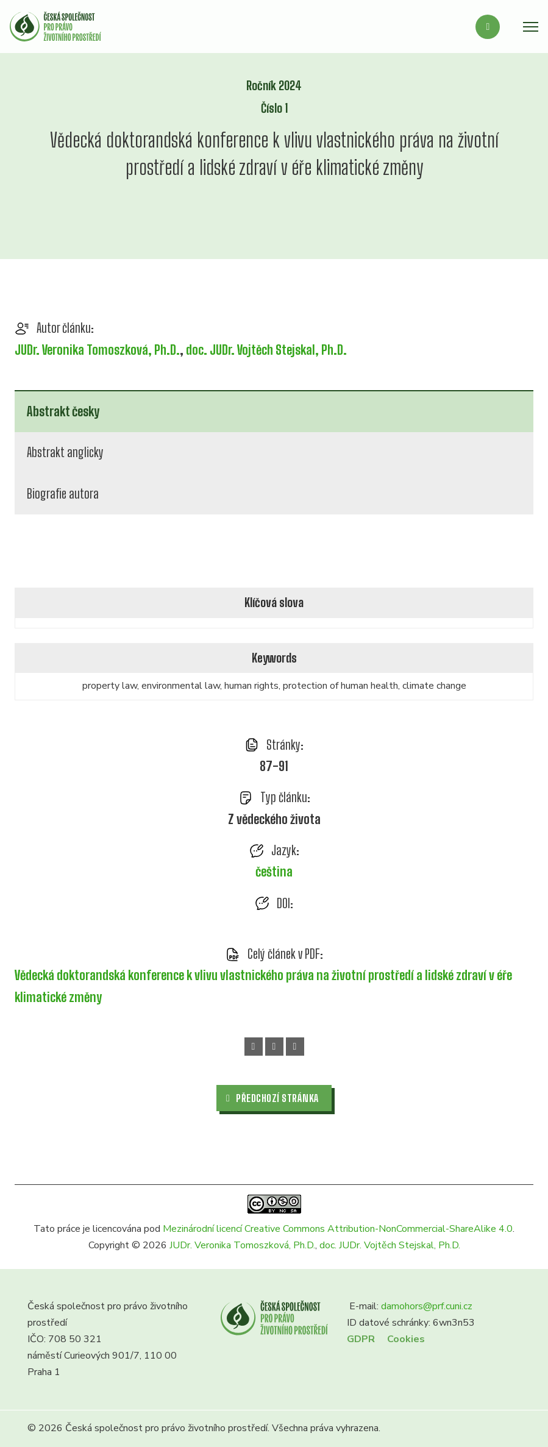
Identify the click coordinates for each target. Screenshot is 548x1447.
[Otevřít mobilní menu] (530, 27)
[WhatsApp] (274, 1046)
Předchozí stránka (272, 1098)
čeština (274, 871)
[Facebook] (253, 1046)
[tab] (274, 411)
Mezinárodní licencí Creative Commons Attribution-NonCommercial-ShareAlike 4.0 (338, 1228)
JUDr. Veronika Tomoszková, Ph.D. (97, 350)
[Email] (295, 1046)
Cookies (406, 1339)
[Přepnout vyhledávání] (487, 27)
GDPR (361, 1339)
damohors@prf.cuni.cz (426, 1306)
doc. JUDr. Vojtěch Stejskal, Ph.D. (266, 350)
